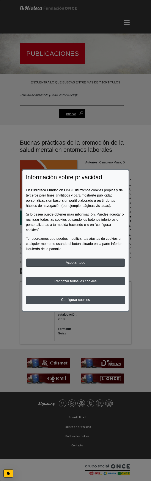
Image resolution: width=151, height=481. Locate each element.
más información (81, 214)
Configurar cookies (75, 300)
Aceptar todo (75, 262)
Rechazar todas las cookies (75, 281)
